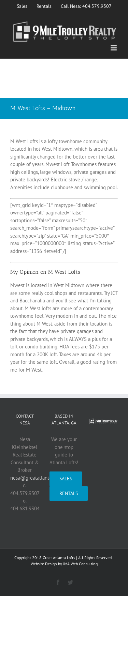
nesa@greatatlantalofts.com (40, 478)
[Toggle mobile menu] (114, 47)
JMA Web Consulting (80, 563)
